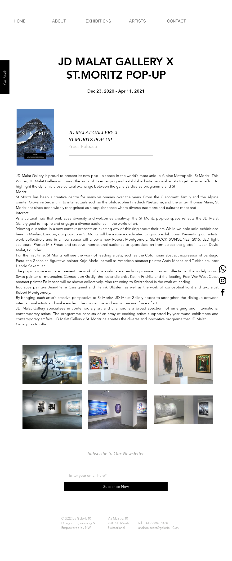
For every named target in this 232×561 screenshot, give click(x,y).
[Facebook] (222, 292)
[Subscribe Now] (116, 486)
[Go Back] (4, 77)
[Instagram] (222, 280)
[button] (98, 19)
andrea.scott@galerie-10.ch (158, 527)
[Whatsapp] (222, 269)
